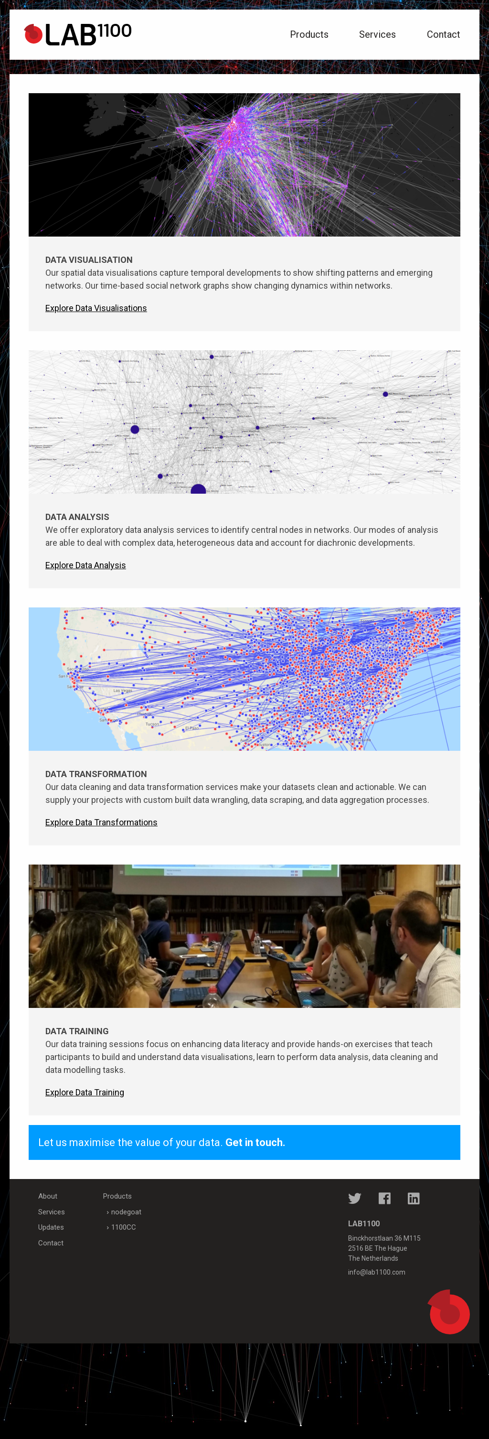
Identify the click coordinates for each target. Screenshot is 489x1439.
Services (377, 34)
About (47, 1196)
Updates (51, 1227)
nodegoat (126, 1212)
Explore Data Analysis (85, 565)
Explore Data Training (84, 1092)
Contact (443, 34)
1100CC (123, 1227)
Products (309, 34)
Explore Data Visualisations (96, 308)
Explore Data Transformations (101, 822)
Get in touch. (255, 1142)
